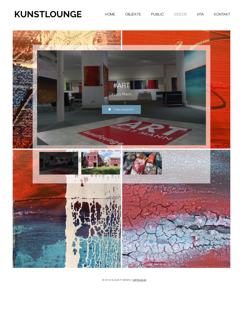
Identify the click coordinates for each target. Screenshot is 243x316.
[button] (136, 14)
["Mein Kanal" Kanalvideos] (121, 164)
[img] (67, 209)
